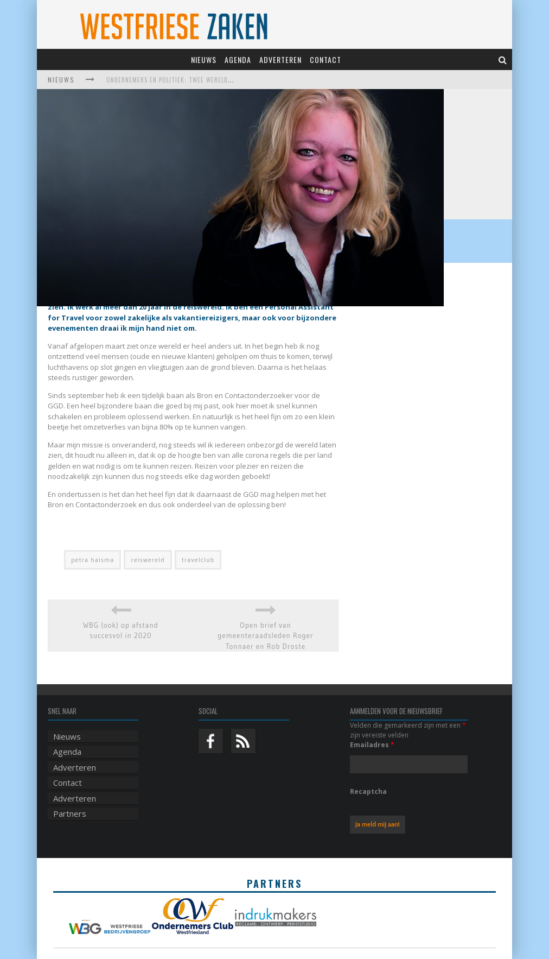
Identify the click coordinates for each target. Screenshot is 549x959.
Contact (325, 59)
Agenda (238, 59)
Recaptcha (368, 791)
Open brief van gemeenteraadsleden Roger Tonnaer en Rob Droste (266, 636)
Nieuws (203, 59)
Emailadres (372, 744)
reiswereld (147, 560)
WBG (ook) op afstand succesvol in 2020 (120, 630)
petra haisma (92, 560)
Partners (69, 813)
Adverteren (280, 59)
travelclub (198, 560)
